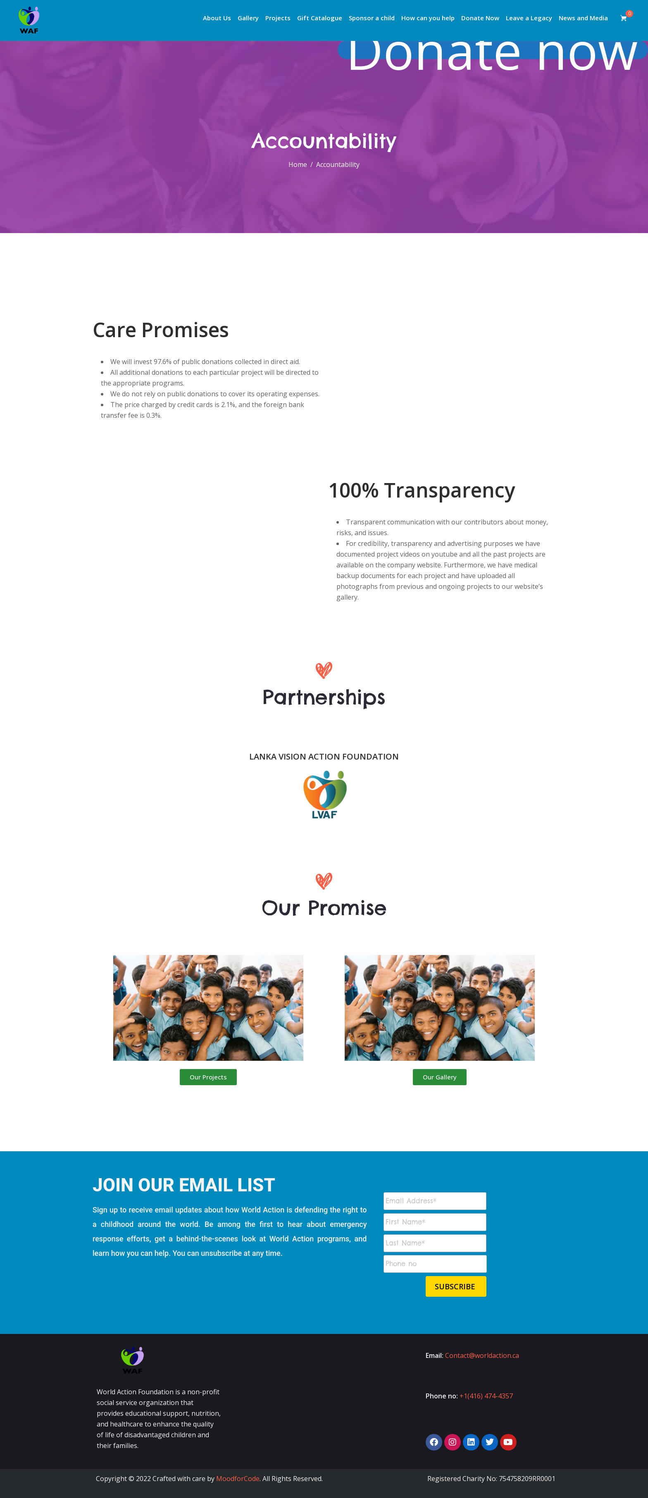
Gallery (248, 18)
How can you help (428, 18)
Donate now (498, 49)
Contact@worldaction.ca (482, 1355)
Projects (278, 18)
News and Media (583, 18)
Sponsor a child (372, 18)
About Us (217, 18)
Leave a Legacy (529, 18)
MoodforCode (238, 1478)
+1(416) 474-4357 (486, 1395)
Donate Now (480, 18)
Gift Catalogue (319, 18)
